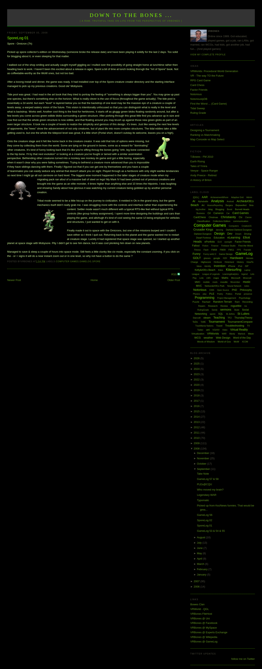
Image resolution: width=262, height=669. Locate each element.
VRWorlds (213, 333)
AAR (205, 197)
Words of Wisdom (206, 341)
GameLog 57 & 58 (208, 479)
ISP (246, 266)
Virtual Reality (239, 329)
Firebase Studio (228, 246)
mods (214, 282)
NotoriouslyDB (198, 98)
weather (208, 337)
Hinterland (229, 262)
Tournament (217, 321)
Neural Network (234, 286)
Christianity (228, 217)
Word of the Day (242, 337)
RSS (174, 274)
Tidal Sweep (197, 108)
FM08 (214, 250)
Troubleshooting (234, 325)
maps (216, 278)
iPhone (231, 266)
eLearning (233, 237)
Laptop (247, 270)
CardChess (200, 217)
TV (248, 325)
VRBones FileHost (201, 613)
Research (213, 306)
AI (193, 201)
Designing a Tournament (204, 130)
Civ (240, 217)
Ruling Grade (198, 112)
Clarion (248, 217)
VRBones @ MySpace (203, 627)
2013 (197, 422)
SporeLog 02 (204, 520)
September (204, 469)
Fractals (247, 250)
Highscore (206, 262)
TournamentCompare (240, 321)
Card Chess (197, 85)
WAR (224, 334)
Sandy (214, 310)
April (200, 558)
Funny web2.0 (209, 254)
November (203, 458)
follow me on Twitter (243, 658)
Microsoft (235, 278)
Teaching (219, 317)
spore (96, 261)
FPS (239, 250)
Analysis (217, 201)
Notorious (196, 94)
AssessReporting (215, 205)
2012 (197, 427)
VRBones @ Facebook (203, 622)
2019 (197, 390)
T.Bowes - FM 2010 (201, 156)
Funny (197, 253)
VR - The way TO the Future (207, 75)
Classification (203, 221)
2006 (197, 586)
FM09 (223, 250)
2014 (197, 416)
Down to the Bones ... (131, 15)
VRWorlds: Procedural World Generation (214, 71)
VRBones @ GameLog (203, 641)
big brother (201, 209)
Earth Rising (197, 161)
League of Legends (211, 274)
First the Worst (245, 245)
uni (208, 329)
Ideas (198, 266)
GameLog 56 (204, 514)
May (200, 553)
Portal (238, 294)
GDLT (197, 258)
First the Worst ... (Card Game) (208, 103)
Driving (247, 234)
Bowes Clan (197, 604)
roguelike (236, 305)
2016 (197, 406)
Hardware (236, 258)
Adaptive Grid (237, 197)
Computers (234, 226)
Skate (236, 310)
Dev (229, 233)
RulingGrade (203, 310)
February (202, 569)
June (200, 548)
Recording (247, 302)
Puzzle (196, 302)
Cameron (218, 213)
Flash (205, 250)
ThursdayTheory (243, 317)
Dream (238, 234)
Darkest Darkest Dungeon (239, 230)
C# (209, 213)
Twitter (200, 330)
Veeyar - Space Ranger (204, 170)
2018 (197, 395)
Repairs (201, 306)
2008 (197, 448)
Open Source (223, 290)
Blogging (219, 209)
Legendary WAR (206, 494)
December (203, 453)
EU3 (219, 242)
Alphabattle (203, 201)
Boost (229, 209)
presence (248, 294)
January (202, 574)
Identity (207, 266)
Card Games (241, 213)
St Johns (230, 314)
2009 (197, 443)
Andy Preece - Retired (203, 175)
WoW (236, 341)
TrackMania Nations (204, 326)
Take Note (203, 473)
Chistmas (213, 217)
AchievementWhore (219, 197)
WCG (197, 337)
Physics (196, 294)
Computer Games (67, 261)
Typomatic (203, 500)
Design (219, 233)
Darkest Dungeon (203, 234)
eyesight (228, 242)
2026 (197, 358)
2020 (197, 384)
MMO (197, 282)
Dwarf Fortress (203, 237)
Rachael (206, 302)
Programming (204, 297)
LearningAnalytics (230, 274)
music (247, 281)
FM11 (231, 250)
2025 (197, 363)
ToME (203, 322)
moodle (224, 282)
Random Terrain (222, 301)
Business (200, 213)
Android (230, 201)
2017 (197, 400)
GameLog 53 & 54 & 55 (211, 530)
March (201, 563)
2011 (197, 432)
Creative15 (246, 226)
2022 (197, 379)
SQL (220, 313)
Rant (237, 302)
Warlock (241, 334)
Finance (215, 246)
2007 (197, 581)
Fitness (197, 250)
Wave (251, 333)
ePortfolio (209, 241)
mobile (206, 282)
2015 (197, 411)
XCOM (245, 342)
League (195, 274)
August (201, 537)
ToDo (195, 322)
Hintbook (218, 262)
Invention (219, 266)
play (205, 294)
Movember (235, 282)
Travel (219, 325)
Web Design (223, 337)
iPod (240, 266)
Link (201, 278)
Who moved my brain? (210, 489)
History (240, 262)
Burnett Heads (242, 209)
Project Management (226, 298)
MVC (199, 285)
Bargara (229, 205)
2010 (197, 437)
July (199, 542)
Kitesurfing (234, 269)
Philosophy (246, 290)
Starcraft (197, 318)
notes (246, 286)
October (202, 463)
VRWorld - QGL (199, 609)
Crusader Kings (203, 229)
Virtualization (197, 333)
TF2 (230, 318)
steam (206, 317)
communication (240, 221)
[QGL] (196, 197)
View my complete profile (208, 55)
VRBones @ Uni (200, 618)
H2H (225, 258)
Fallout (196, 245)
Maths (225, 278)
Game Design (226, 254)
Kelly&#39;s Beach (205, 270)
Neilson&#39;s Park (215, 286)
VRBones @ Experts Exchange (208, 632)
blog (210, 209)
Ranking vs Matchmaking (205, 134)
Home (94, 280)
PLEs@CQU (204, 484)
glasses (207, 258)
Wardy (232, 334)
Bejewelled (241, 205)
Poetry (220, 294)
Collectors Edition (221, 221)
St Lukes (243, 313)
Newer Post (14, 280)
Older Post (173, 280)
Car (228, 213)
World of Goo (224, 341)
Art (203, 205)
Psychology (244, 298)
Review (224, 306)
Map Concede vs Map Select (207, 139)
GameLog (85, 261)
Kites (220, 270)
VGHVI (215, 330)
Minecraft (247, 278)
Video (224, 330)
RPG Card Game (200, 80)
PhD (234, 289)
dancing (219, 230)
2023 (197, 374)
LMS (208, 278)
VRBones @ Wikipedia (203, 637)
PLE (212, 293)
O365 (211, 290)
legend (245, 274)
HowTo (250, 262)
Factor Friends (199, 89)
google (216, 258)
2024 (197, 368)
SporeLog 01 (17, 38)
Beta (251, 205)
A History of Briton (201, 180)
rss (245, 306)
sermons (225, 309)
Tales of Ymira (198, 166)
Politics (229, 294)
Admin (249, 197)
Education (219, 237)
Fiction (205, 246)
